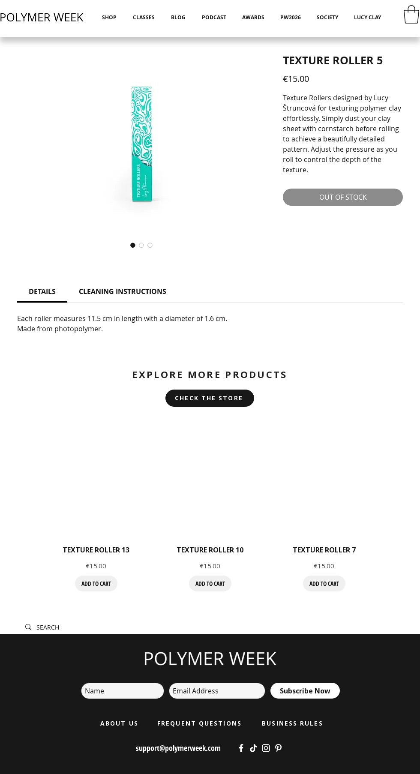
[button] (411, 14)
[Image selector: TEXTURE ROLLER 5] (133, 245)
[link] (42, 291)
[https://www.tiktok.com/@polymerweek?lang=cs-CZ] (253, 748)
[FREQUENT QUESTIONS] (200, 723)
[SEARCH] (154, 627)
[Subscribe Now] (305, 691)
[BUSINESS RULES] (293, 723)
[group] (210, 508)
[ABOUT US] (120, 723)
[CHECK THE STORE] (209, 398)
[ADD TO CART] (96, 583)
